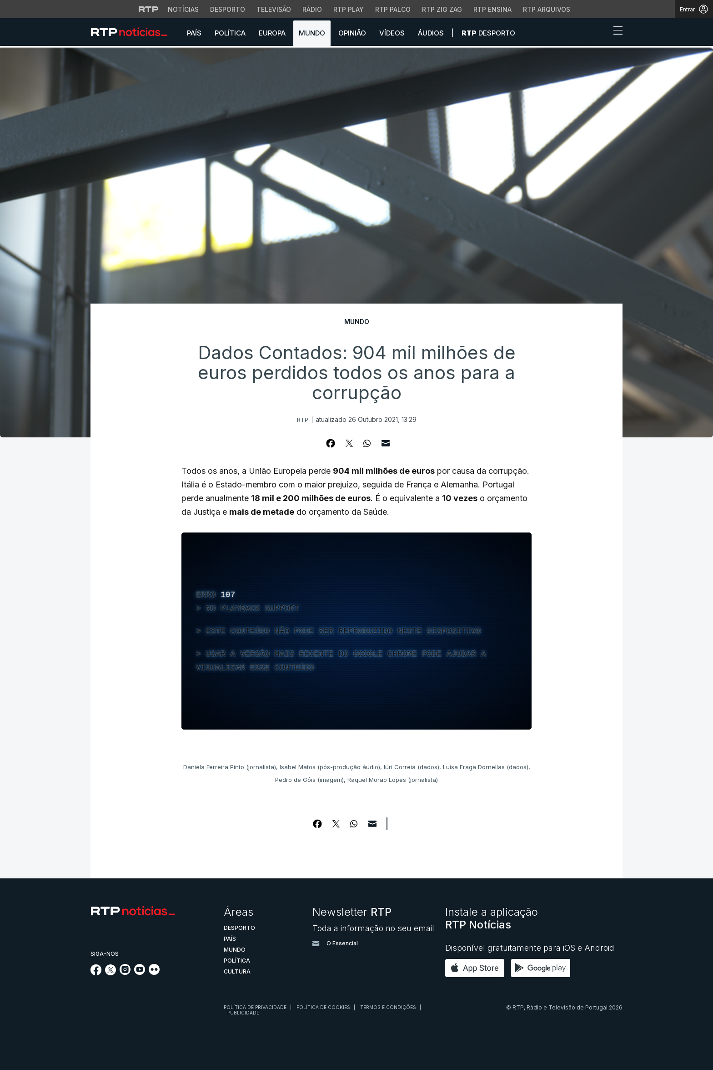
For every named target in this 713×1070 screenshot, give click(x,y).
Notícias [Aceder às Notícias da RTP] (183, 9)
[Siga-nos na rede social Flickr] (154, 972)
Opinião (352, 33)
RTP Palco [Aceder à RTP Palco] (393, 9)
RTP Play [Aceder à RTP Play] (348, 9)
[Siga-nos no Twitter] (110, 973)
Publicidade (243, 1012)
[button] (601, 32)
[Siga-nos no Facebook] (96, 973)
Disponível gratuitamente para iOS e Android (529, 948)
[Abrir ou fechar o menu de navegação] (615, 32)
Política (230, 33)
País (194, 33)
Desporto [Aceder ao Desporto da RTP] (227, 9)
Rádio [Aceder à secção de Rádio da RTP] (312, 9)
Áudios (431, 33)
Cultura (237, 971)
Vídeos (392, 33)
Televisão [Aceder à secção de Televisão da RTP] (273, 9)
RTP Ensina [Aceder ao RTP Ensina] (492, 9)
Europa (272, 33)
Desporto (488, 33)
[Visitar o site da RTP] (149, 9)
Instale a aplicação (491, 918)
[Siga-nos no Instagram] (125, 972)
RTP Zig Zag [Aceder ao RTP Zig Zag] (442, 9)
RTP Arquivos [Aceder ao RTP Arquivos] (546, 9)
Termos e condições (388, 1007)
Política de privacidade (255, 1007)
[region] (356, 631)
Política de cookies (323, 1007)
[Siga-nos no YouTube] (139, 972)
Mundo (312, 33)
